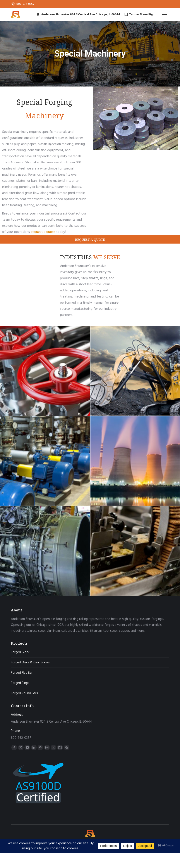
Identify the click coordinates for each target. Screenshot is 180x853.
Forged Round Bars (24, 693)
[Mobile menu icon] (164, 14)
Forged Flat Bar (22, 672)
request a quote (43, 232)
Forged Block (20, 652)
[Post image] (45, 371)
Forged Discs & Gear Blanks (30, 662)
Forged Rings (20, 683)
